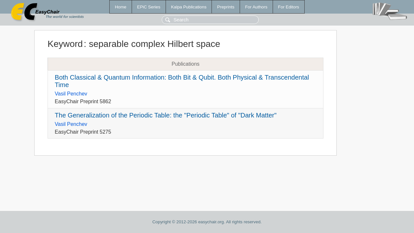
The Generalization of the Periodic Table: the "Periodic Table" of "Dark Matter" (166, 115)
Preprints (225, 7)
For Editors (288, 7)
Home (120, 7)
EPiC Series (148, 7)
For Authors (256, 7)
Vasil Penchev (71, 93)
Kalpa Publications (189, 7)
